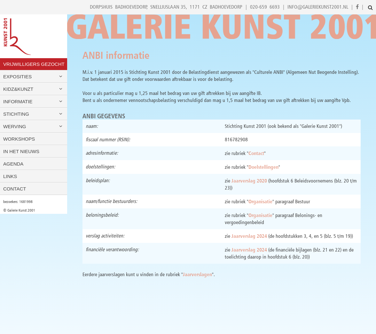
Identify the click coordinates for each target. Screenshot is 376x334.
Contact (14, 188)
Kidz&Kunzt (33, 89)
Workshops (19, 139)
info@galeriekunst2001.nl (317, 7)
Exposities (33, 76)
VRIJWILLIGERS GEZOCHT (34, 64)
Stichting (33, 114)
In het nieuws (21, 151)
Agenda (13, 164)
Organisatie (260, 201)
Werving (33, 126)
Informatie (33, 101)
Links (10, 176)
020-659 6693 (265, 7)
